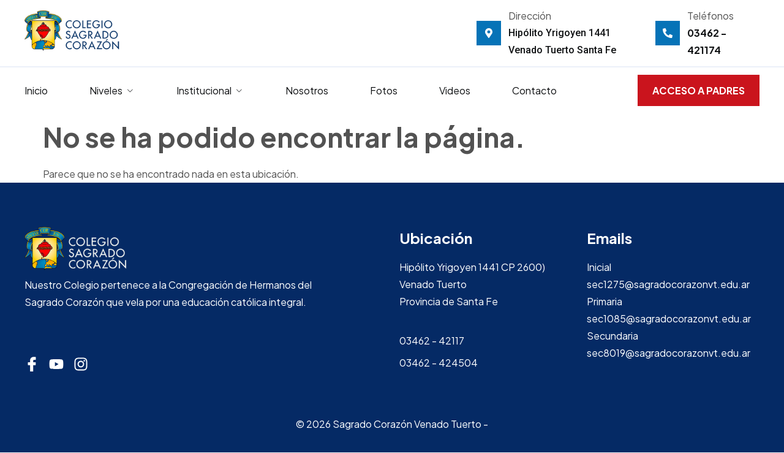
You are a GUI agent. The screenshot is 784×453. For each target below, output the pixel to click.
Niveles (112, 90)
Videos (454, 90)
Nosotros (306, 90)
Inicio (36, 90)
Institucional (210, 90)
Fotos (384, 90)
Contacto (534, 90)
